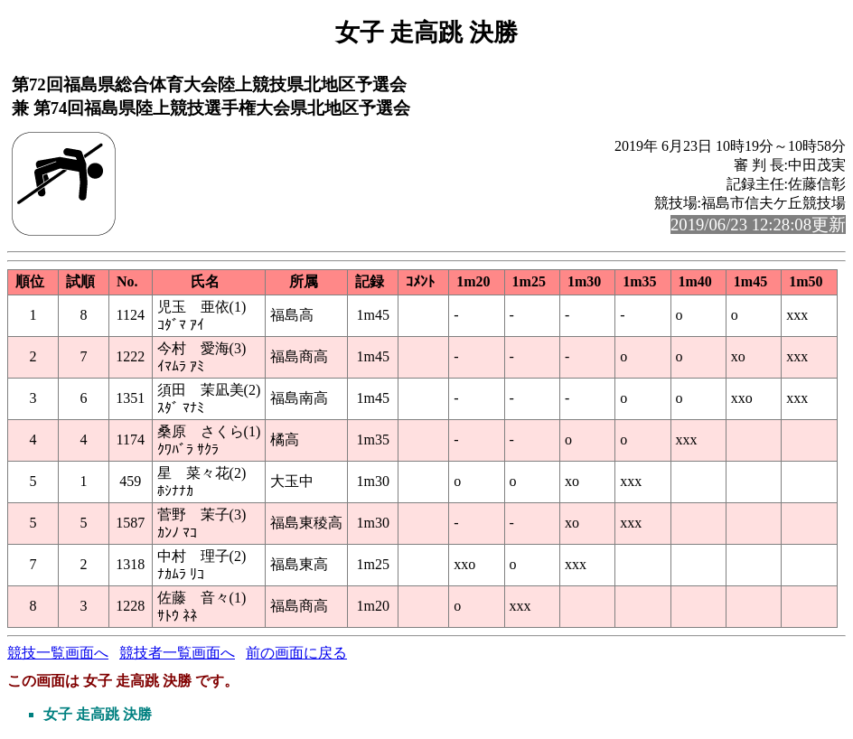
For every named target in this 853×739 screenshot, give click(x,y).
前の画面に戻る (296, 652)
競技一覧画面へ (57, 652)
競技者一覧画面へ (177, 652)
